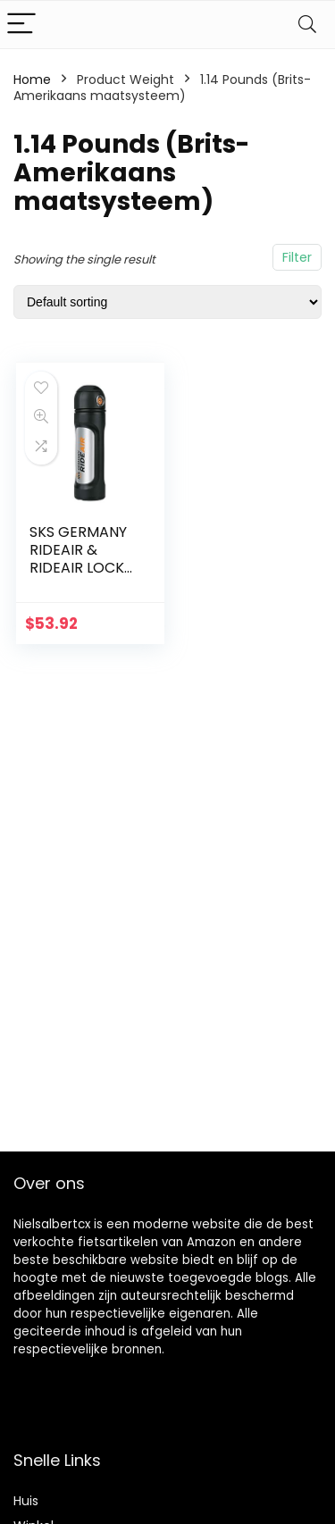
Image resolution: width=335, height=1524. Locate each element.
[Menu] (21, 24)
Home (32, 79)
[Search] (307, 24)
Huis (25, 1501)
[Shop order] (167, 302)
